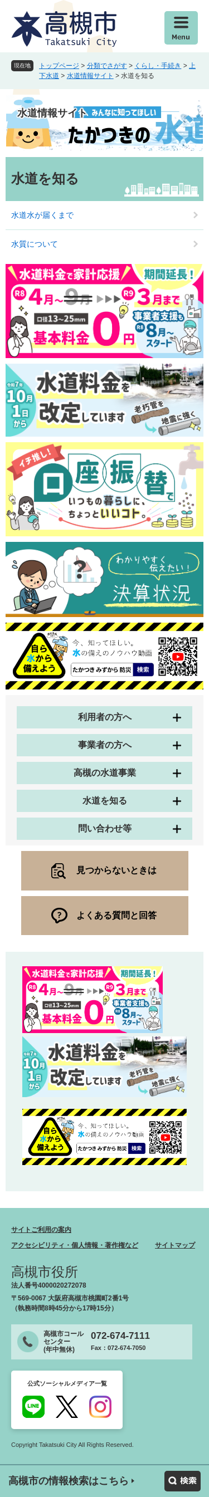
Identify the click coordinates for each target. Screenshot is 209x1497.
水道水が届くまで (42, 215)
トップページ (59, 66)
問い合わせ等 (105, 828)
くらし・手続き (157, 66)
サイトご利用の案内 (41, 1230)
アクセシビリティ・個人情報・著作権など (74, 1245)
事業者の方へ (105, 745)
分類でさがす (107, 66)
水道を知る (104, 800)
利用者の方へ (105, 717)
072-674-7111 (120, 1336)
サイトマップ (175, 1245)
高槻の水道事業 (105, 772)
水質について (34, 243)
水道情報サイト (90, 76)
